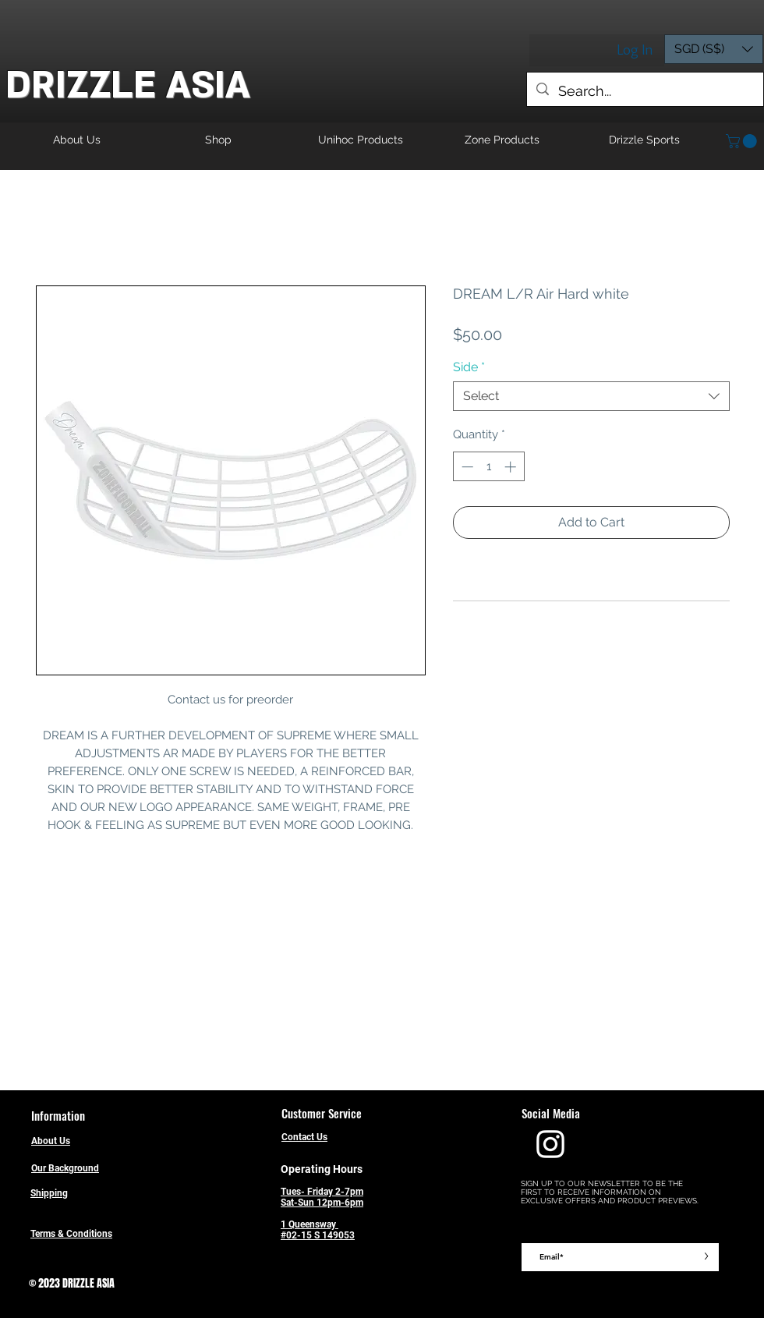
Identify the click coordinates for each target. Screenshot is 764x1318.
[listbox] (713, 49)
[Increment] (511, 466)
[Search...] (644, 91)
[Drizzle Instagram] (550, 1144)
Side (469, 367)
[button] (713, 49)
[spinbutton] (488, 466)
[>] (706, 1257)
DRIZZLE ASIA (127, 85)
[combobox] (591, 396)
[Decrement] (465, 466)
